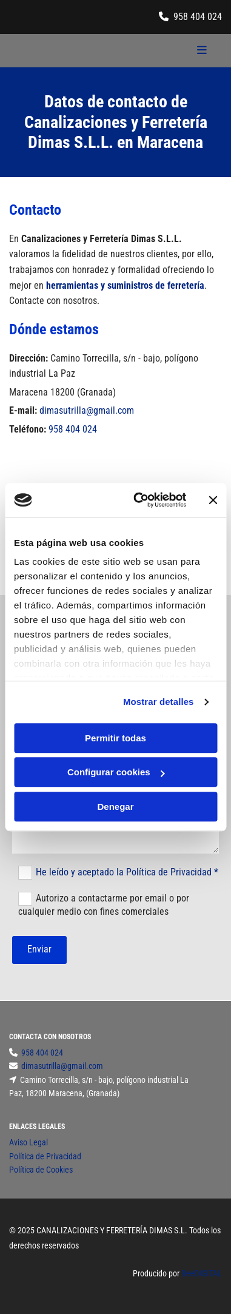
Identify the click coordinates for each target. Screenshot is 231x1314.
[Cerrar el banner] (213, 500)
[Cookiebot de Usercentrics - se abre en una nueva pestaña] (138, 500)
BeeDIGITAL (201, 1273)
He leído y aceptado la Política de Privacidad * (127, 872)
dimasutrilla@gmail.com (86, 410)
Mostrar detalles (158, 701)
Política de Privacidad (45, 1156)
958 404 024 (197, 16)
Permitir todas (115, 738)
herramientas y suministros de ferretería (125, 285)
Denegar (115, 806)
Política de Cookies (41, 1169)
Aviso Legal (28, 1142)
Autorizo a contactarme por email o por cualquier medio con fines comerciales (103, 904)
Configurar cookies (116, 772)
